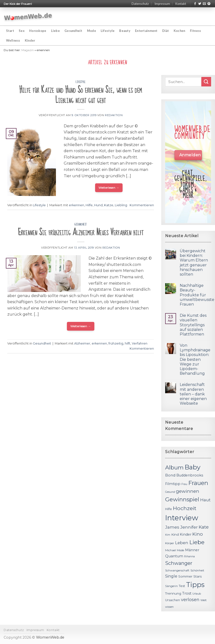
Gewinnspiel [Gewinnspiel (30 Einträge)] (182, 499)
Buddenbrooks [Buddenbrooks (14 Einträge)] (189, 475)
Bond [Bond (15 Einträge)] (170, 475)
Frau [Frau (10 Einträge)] (184, 484)
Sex (22, 31)
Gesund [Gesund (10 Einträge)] (170, 492)
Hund (98, 205)
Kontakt (180, 4)
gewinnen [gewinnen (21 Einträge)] (187, 491)
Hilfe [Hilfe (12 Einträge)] (168, 509)
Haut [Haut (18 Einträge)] (205, 499)
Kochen (179, 31)
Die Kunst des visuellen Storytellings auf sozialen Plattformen (193, 324)
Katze (108, 205)
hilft (127, 343)
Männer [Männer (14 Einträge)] (192, 550)
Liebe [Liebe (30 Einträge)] (197, 542)
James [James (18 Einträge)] (172, 527)
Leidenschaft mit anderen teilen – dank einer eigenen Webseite (193, 394)
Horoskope (37, 31)
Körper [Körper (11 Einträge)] (169, 543)
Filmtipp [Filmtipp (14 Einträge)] (172, 484)
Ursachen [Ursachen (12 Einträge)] (172, 600)
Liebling (121, 205)
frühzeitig (115, 343)
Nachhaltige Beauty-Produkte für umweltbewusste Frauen (197, 295)
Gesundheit (73, 31)
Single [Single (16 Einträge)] (171, 576)
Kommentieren (142, 205)
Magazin (27, 50)
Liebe (55, 31)
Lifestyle (108, 31)
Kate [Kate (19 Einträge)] (204, 527)
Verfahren (139, 343)
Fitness (195, 31)
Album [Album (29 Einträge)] (174, 467)
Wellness (13, 40)
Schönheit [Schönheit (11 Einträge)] (197, 570)
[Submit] (206, 81)
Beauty (124, 31)
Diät (165, 31)
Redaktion (114, 115)
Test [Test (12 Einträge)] (182, 586)
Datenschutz (140, 4)
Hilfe (89, 205)
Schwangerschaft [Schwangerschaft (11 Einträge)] (177, 570)
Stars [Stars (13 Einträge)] (197, 576)
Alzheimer (82, 343)
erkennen (76, 205)
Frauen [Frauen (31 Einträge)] (198, 482)
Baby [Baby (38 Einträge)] (192, 467)
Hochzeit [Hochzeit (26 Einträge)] (184, 508)
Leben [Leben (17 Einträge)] (181, 542)
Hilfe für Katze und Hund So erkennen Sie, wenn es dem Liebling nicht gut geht (80, 95)
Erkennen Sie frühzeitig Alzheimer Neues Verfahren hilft (80, 232)
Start (10, 31)
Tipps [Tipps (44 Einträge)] (195, 584)
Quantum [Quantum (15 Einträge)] (174, 556)
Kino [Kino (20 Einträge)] (197, 534)
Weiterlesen (109, 187)
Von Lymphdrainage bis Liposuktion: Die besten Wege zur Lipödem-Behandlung (195, 359)
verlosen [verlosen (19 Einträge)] (190, 599)
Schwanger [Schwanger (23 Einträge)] (178, 563)
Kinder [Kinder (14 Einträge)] (185, 534)
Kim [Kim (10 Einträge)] (167, 534)
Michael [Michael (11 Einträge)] (170, 550)
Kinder (30, 40)
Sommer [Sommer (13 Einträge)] (185, 576)
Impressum (162, 4)
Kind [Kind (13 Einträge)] (175, 534)
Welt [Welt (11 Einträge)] (203, 600)
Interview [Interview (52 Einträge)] (181, 517)
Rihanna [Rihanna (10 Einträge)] (189, 556)
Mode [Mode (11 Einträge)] (180, 550)
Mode (91, 31)
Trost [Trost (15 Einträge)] (186, 593)
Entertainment (146, 31)
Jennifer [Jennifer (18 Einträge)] (189, 527)
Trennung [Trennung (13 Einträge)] (173, 593)
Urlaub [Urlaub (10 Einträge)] (196, 593)
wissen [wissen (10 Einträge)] (169, 606)
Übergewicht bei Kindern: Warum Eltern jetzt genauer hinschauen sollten (194, 263)
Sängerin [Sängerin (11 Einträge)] (171, 586)
